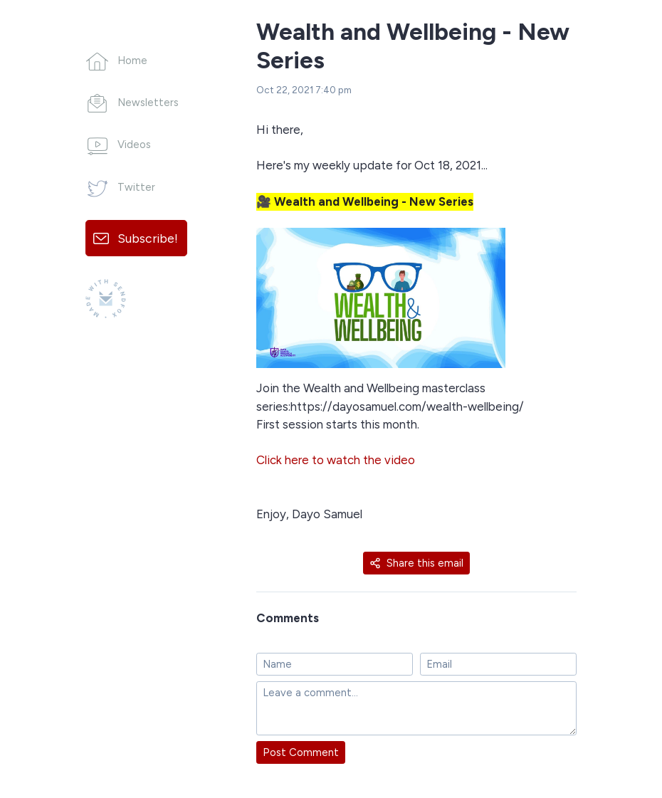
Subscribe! (147, 238)
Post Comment (301, 752)
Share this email (416, 563)
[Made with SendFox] (105, 298)
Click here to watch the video (335, 460)
